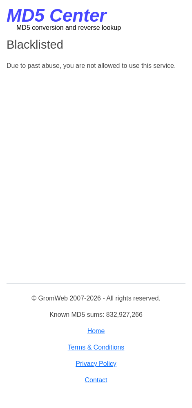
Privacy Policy (96, 363)
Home (96, 330)
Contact (96, 380)
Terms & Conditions (96, 347)
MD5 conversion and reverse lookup (68, 27)
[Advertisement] (96, 177)
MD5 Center (57, 15)
